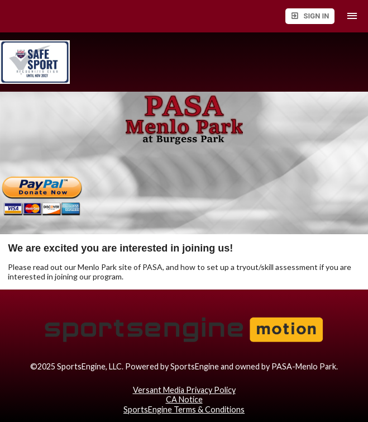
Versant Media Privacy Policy (184, 390)
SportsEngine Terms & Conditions (184, 409)
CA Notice (184, 399)
